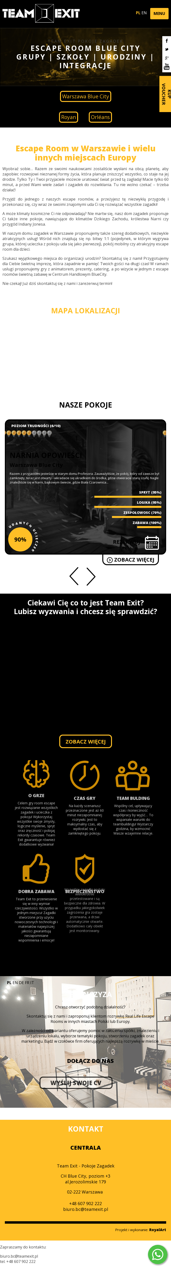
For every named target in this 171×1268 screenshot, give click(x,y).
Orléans (100, 117)
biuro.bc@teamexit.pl (85, 1209)
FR (27, 982)
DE (21, 982)
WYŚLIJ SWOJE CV (44, 1083)
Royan (68, 117)
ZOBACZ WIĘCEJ (133, 559)
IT (32, 982)
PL (138, 12)
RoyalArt (157, 1229)
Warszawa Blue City (85, 96)
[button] (159, 13)
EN (144, 12)
